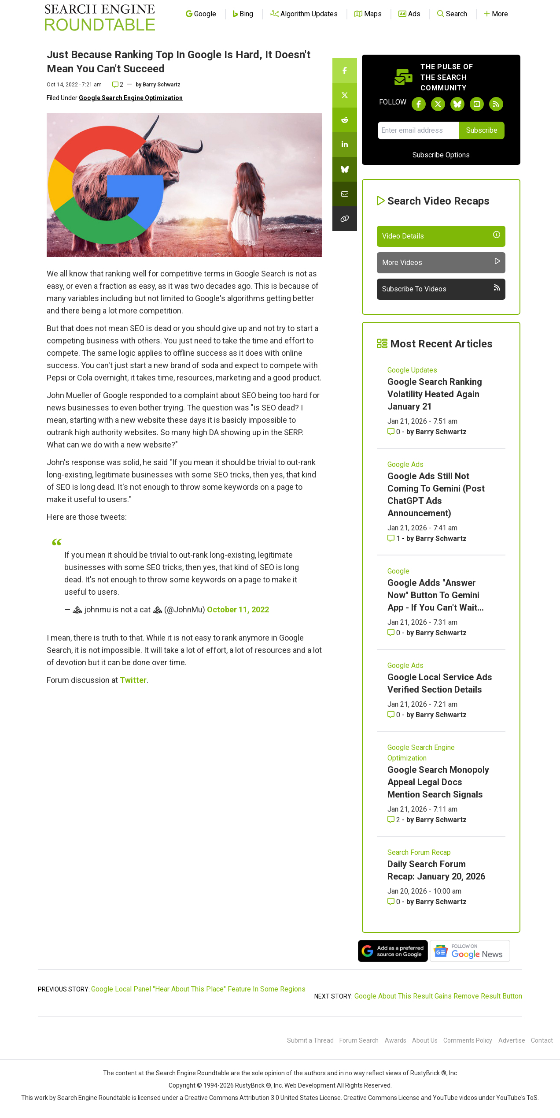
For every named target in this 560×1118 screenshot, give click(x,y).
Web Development (309, 1085)
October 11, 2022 (238, 609)
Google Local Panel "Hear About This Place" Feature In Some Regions (198, 989)
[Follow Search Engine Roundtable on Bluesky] (457, 104)
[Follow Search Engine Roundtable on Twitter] (438, 104)
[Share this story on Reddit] (344, 120)
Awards (395, 1040)
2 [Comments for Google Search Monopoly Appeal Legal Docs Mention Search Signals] (394, 820)
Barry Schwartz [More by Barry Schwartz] (441, 432)
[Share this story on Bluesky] (344, 169)
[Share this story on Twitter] (344, 95)
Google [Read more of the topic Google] (398, 571)
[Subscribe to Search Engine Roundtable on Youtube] (477, 104)
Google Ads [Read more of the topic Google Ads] (405, 464)
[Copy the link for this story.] (344, 218)
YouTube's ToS (517, 1097)
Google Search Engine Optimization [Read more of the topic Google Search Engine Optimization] (421, 752)
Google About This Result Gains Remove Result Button (438, 996)
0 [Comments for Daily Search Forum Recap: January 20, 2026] (394, 902)
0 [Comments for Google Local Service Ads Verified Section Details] (394, 715)
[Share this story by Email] (344, 194)
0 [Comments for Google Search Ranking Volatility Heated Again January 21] (394, 432)
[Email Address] (418, 130)
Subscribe (481, 130)
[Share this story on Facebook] (344, 70)
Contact (542, 1040)
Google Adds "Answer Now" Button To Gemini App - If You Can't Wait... (435, 595)
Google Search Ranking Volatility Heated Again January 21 (434, 394)
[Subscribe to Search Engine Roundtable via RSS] (496, 104)
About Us (425, 1040)
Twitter (133, 680)
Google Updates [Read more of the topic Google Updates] (412, 370)
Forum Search (359, 1040)
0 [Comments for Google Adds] (394, 633)
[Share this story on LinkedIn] (344, 144)
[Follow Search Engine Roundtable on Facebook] (419, 104)
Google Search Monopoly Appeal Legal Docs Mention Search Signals (438, 782)
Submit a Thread (310, 1040)
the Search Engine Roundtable (188, 1073)
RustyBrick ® (253, 1085)
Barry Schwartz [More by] (162, 85)
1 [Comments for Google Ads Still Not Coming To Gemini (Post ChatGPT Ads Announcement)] (394, 538)
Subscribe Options (441, 155)
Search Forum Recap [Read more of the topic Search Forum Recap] (419, 852)
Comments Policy (467, 1040)
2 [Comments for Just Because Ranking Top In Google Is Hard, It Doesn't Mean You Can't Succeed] (117, 84)
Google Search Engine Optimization (131, 97)
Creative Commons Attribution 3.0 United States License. (263, 1097)
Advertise (511, 1040)
